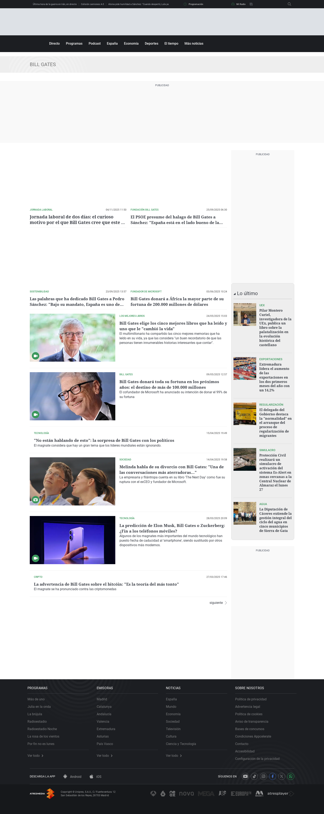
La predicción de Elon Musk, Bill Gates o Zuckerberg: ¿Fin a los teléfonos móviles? (162, 560)
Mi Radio (238, 4)
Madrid (104, 695)
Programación (193, 4)
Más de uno (38, 695)
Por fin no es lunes (43, 740)
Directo (54, 43)
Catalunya (106, 703)
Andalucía (106, 710)
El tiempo (171, 43)
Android (72, 775)
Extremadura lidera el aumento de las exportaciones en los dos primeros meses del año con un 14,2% (274, 375)
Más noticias (194, 43)
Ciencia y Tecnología (183, 740)
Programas (74, 43)
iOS (95, 775)
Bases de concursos (252, 725)
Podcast (95, 43)
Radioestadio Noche (44, 725)
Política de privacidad (253, 695)
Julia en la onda (41, 703)
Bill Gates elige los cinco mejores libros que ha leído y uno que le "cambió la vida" (172, 325)
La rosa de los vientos (46, 732)
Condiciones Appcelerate (255, 732)
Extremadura (108, 725)
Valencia (105, 718)
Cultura (173, 732)
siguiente (218, 667)
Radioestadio (39, 718)
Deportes (151, 43)
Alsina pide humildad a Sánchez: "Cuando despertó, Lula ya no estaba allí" (146, 4)
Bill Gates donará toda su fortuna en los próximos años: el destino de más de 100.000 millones (170, 384)
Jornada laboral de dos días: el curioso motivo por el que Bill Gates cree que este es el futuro (77, 219)
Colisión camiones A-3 (92, 4)
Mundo (173, 703)
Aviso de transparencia (254, 718)
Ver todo (37, 751)
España (112, 43)
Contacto (244, 740)
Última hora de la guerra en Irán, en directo (55, 4)
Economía (131, 43)
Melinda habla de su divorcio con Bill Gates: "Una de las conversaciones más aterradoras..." (173, 501)
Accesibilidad (247, 747)
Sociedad (175, 718)
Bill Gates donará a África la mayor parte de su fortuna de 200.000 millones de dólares (176, 301)
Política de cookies (251, 710)
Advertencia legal (249, 703)
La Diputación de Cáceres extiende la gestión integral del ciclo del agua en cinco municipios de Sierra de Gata (275, 514)
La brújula (37, 710)
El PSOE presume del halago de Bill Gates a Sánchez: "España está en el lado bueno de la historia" (176, 222)
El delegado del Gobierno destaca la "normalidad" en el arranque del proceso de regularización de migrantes (275, 419)
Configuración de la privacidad (259, 755)
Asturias (105, 732)
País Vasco (107, 740)
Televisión (175, 725)
